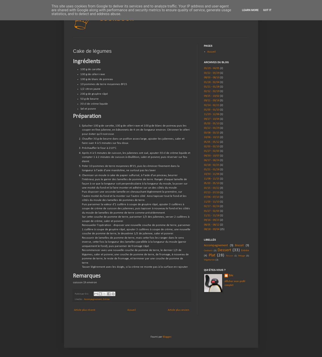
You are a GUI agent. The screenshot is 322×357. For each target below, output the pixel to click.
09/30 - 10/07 (211, 155)
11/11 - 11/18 (211, 215)
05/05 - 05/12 (211, 142)
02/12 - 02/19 (211, 91)
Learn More (250, 10)
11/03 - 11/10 (211, 201)
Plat (212, 255)
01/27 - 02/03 (211, 151)
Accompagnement (93, 299)
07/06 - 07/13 (211, 197)
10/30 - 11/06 (211, 174)
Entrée (106, 299)
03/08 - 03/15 (211, 132)
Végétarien (209, 260)
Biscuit (239, 245)
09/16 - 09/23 (211, 220)
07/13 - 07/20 (211, 192)
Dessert (224, 250)
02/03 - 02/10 (211, 146)
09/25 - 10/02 (211, 96)
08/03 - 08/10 (211, 77)
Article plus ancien (178, 310)
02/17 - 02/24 (211, 206)
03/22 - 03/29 (211, 73)
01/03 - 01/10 (211, 109)
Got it (267, 10)
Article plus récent (84, 310)
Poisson (229, 256)
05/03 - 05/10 (211, 123)
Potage (241, 256)
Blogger (167, 337)
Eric (231, 275)
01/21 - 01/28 (211, 86)
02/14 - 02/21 (211, 105)
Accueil (131, 310)
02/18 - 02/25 (211, 165)
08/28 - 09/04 (211, 229)
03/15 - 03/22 (211, 188)
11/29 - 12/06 (211, 114)
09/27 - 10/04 (211, 119)
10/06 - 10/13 (211, 137)
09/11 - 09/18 (211, 100)
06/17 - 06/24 (211, 160)
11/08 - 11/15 (211, 178)
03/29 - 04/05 (211, 68)
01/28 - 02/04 (211, 82)
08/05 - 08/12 (211, 224)
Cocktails (208, 250)
